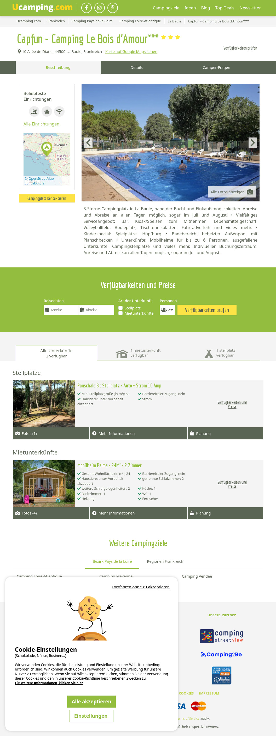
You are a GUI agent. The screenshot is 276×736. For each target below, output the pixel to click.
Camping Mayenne (116, 576)
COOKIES (186, 693)
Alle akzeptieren (91, 701)
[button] (46, 149)
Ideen (190, 8)
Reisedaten (54, 300)
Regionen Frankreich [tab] (165, 561)
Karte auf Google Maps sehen (131, 51)
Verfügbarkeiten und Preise (232, 404)
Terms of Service (187, 718)
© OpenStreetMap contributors (39, 181)
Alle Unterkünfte (56, 353)
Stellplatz (133, 308)
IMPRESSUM (209, 693)
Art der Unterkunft (135, 300)
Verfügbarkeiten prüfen (240, 48)
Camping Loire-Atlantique (39, 576)
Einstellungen (91, 716)
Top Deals (224, 8)
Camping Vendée (197, 576)
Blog (205, 8)
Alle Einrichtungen (41, 124)
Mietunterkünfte (139, 313)
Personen (167, 300)
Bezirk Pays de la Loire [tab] (112, 561)
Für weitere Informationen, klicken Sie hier (49, 683)
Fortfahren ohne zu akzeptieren (141, 586)
